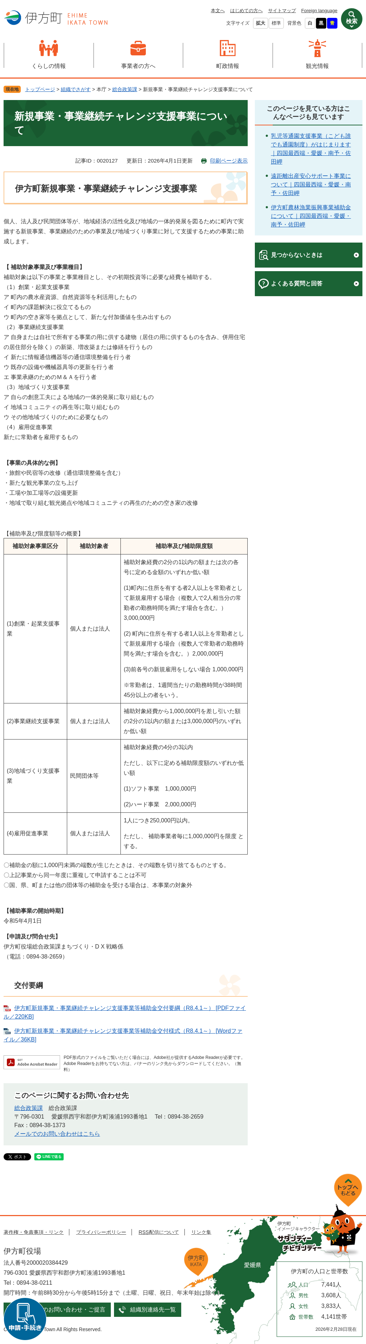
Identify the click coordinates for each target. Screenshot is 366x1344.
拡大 (260, 23)
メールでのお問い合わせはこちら (57, 1134)
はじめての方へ (246, 10)
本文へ (218, 10)
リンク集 (201, 1232)
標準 (276, 23)
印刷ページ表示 (229, 161)
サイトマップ (282, 10)
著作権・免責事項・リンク (34, 1232)
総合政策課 (124, 89)
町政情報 (227, 66)
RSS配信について (159, 1232)
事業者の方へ (138, 66)
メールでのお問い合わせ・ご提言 (62, 1309)
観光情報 (317, 66)
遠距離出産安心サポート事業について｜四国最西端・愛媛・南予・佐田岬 (311, 184)
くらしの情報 (48, 66)
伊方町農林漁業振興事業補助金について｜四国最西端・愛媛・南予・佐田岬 (311, 216)
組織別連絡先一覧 (153, 1309)
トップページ (40, 89)
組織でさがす (76, 89)
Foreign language (319, 10)
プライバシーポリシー (101, 1232)
